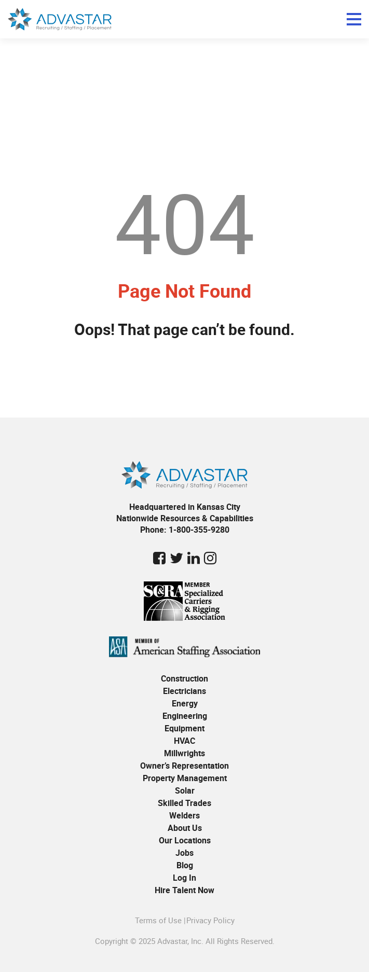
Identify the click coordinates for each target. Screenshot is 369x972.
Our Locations (185, 840)
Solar (185, 790)
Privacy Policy (210, 920)
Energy (185, 703)
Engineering (184, 715)
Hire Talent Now (184, 890)
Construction (184, 678)
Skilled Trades (184, 803)
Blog (184, 865)
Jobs (184, 852)
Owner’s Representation (184, 765)
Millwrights (184, 753)
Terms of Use (158, 920)
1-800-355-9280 (199, 529)
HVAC (184, 740)
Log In (184, 877)
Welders (184, 815)
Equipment (184, 728)
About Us (185, 828)
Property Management (185, 778)
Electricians (184, 691)
